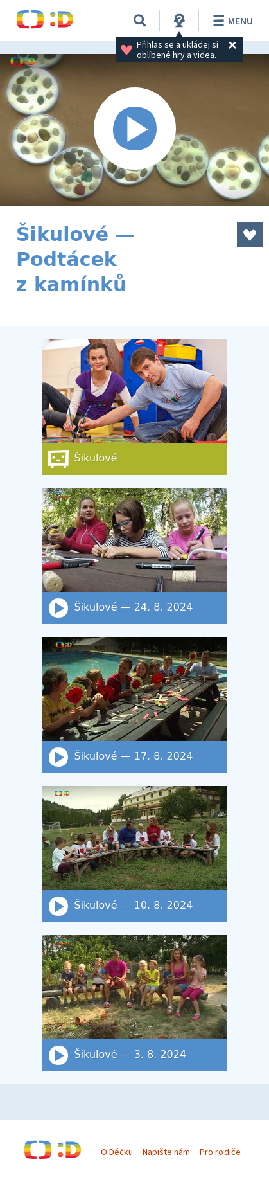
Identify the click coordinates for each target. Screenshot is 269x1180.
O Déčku (117, 1152)
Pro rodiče (220, 1152)
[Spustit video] (134, 130)
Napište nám (166, 1152)
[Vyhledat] (140, 20)
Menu (231, 20)
